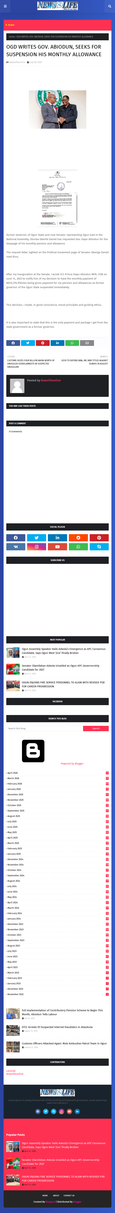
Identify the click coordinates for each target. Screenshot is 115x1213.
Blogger (77, 1201)
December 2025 (58, 794)
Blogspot (50, 1201)
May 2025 (58, 832)
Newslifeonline (17, 62)
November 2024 (58, 864)
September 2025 (58, 810)
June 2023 (58, 956)
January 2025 (58, 854)
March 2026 (58, 778)
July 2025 (58, 821)
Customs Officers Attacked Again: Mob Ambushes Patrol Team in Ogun (64, 1043)
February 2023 (58, 978)
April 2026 (58, 773)
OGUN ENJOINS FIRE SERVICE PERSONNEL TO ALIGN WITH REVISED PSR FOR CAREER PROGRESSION (63, 684)
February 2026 (58, 783)
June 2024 (58, 891)
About (56, 1195)
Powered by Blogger (44, 763)
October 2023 (58, 935)
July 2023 (58, 951)
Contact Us (69, 1195)
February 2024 (58, 913)
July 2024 (58, 886)
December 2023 (58, 924)
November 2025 (58, 800)
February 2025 (58, 848)
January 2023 (58, 983)
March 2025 (58, 843)
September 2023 (58, 940)
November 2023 (58, 929)
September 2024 (58, 875)
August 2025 (58, 816)
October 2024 (58, 870)
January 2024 (58, 918)
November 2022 (58, 994)
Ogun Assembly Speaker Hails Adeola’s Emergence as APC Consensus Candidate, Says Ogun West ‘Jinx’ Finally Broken (63, 651)
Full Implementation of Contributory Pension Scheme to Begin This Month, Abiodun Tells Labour (62, 1012)
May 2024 (58, 897)
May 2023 (58, 962)
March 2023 (58, 972)
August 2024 (58, 881)
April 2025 (58, 837)
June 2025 (58, 827)
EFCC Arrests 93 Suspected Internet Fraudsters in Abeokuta (57, 1027)
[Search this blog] (44, 728)
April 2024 (58, 902)
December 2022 (58, 988)
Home (12, 36)
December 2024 (58, 859)
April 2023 (58, 967)
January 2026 (58, 789)
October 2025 (58, 805)
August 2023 (58, 945)
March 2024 (58, 908)
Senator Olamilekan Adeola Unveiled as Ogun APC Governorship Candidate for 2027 (60, 667)
